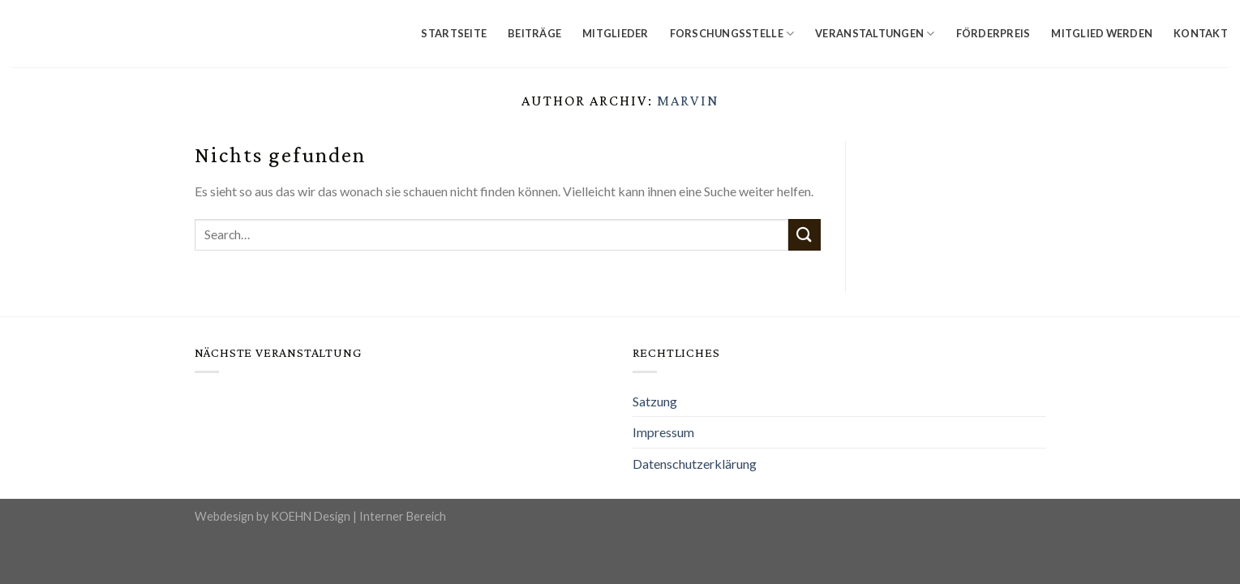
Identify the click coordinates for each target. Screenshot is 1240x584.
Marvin (688, 100)
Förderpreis (993, 33)
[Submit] (804, 235)
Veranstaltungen (874, 33)
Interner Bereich (402, 516)
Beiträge (534, 33)
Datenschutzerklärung (695, 463)
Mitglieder (615, 33)
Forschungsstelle (732, 33)
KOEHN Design (310, 516)
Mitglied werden (1101, 33)
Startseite (454, 33)
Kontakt (1200, 33)
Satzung (655, 401)
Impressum (663, 432)
